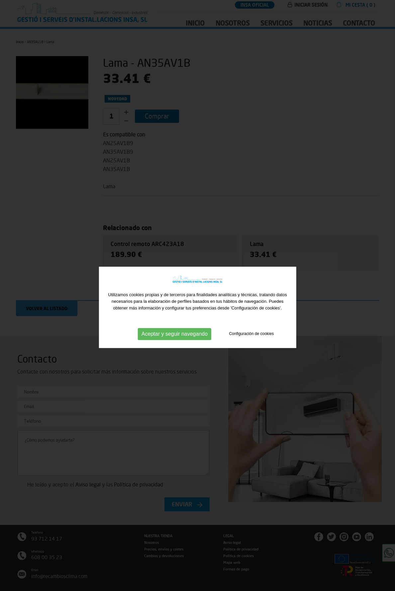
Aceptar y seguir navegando (175, 343)
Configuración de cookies (251, 343)
